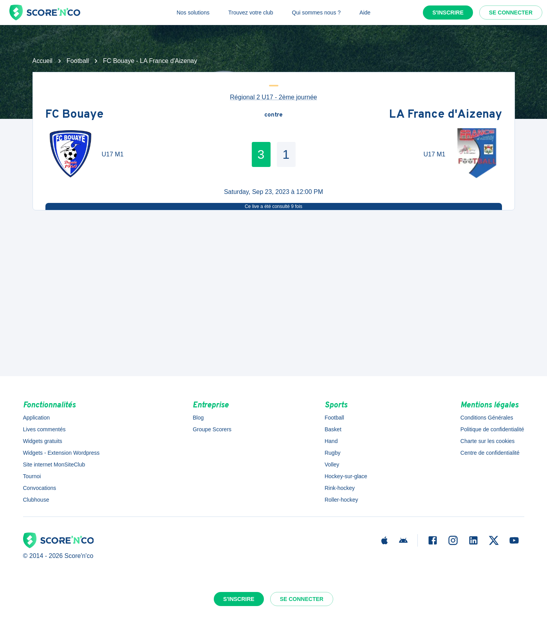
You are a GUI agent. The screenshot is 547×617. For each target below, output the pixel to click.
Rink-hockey (340, 488)
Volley (332, 464)
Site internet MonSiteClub (54, 464)
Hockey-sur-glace (346, 476)
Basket (333, 429)
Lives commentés (44, 429)
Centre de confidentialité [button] (490, 453)
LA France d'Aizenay (445, 115)
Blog (198, 417)
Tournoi (32, 476)
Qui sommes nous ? (316, 12)
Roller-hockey (341, 500)
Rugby (332, 453)
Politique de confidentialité (492, 429)
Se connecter (511, 12)
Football (78, 60)
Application (36, 417)
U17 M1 (113, 154)
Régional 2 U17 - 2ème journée (273, 97)
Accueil (42, 60)
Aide (364, 12)
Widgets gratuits (42, 441)
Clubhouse (36, 500)
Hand (331, 441)
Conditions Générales (486, 417)
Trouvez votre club (250, 12)
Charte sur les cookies (487, 441)
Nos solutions (193, 12)
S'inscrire (448, 12)
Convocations (39, 488)
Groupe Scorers (212, 429)
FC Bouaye (74, 115)
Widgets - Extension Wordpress (61, 453)
